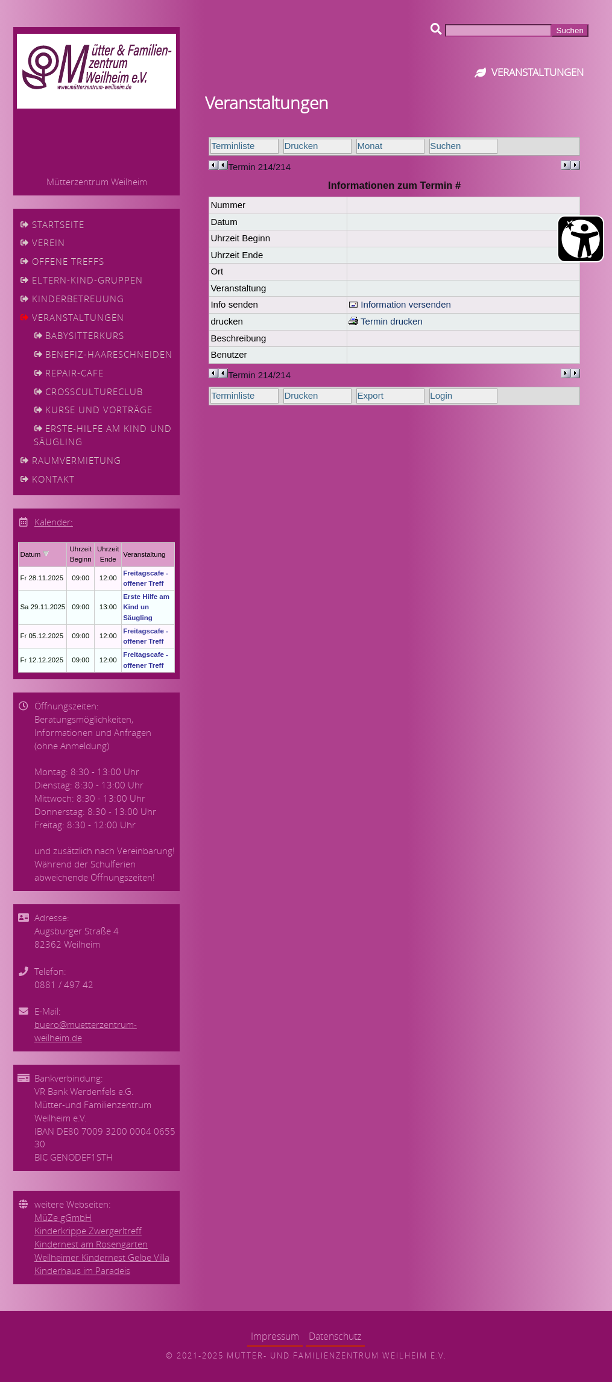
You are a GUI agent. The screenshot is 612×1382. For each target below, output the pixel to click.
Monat (369, 146)
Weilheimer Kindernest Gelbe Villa (101, 1257)
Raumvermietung (76, 460)
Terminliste (232, 146)
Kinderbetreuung (78, 299)
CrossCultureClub (94, 392)
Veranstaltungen (78, 317)
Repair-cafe (74, 373)
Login (441, 395)
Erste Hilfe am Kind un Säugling (146, 607)
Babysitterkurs (84, 335)
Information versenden (400, 304)
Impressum (275, 1336)
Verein (48, 243)
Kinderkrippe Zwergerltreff (88, 1231)
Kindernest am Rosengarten (91, 1244)
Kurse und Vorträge (99, 410)
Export (370, 395)
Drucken (301, 146)
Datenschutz (335, 1336)
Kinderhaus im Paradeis (82, 1270)
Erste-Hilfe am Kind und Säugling (103, 435)
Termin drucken (386, 321)
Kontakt (53, 479)
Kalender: (53, 522)
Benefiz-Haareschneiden (108, 354)
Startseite (58, 224)
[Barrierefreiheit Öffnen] (580, 238)
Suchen (445, 146)
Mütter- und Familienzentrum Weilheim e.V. (337, 1355)
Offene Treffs (68, 261)
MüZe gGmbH (63, 1217)
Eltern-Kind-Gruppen (87, 280)
